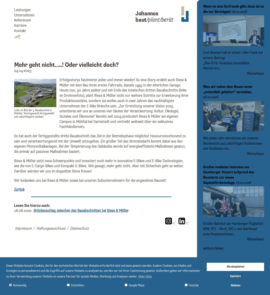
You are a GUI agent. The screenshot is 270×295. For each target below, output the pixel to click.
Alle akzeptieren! (235, 266)
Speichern (235, 276)
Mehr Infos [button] (145, 276)
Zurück (19, 190)
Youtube (192, 285)
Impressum (23, 228)
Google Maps (134, 285)
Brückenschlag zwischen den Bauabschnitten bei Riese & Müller (81, 211)
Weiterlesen (255, 73)
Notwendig (17, 285)
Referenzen (22, 20)
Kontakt (20, 31)
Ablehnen (235, 285)
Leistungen (22, 10)
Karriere (20, 26)
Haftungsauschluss (50, 228)
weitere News (213, 248)
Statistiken (75, 285)
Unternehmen (24, 15)
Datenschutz (79, 228)
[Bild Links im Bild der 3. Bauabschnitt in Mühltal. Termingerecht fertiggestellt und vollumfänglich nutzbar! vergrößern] (35, 106)
